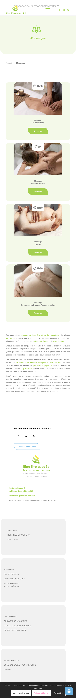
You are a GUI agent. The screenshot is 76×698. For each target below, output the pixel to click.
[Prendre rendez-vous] (27, 446)
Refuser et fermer (41, 693)
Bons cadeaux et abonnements (35, 6)
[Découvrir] (38, 131)
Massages (9, 570)
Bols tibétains (11, 574)
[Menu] (46, 10)
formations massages (15, 621)
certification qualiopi (15, 630)
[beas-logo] (31, 10)
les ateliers (10, 617)
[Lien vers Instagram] (68, 10)
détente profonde (46, 349)
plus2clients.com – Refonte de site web (41, 500)
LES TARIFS (12, 540)
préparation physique (28, 382)
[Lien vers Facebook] (60, 10)
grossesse (10, 385)
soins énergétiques (14, 579)
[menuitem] (38, 5)
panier (7, 670)
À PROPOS (12, 530)
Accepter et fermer (21, 693)
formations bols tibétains (17, 626)
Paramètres (58, 693)
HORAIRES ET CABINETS (18, 535)
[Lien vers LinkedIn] (64, 10)
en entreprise (11, 660)
